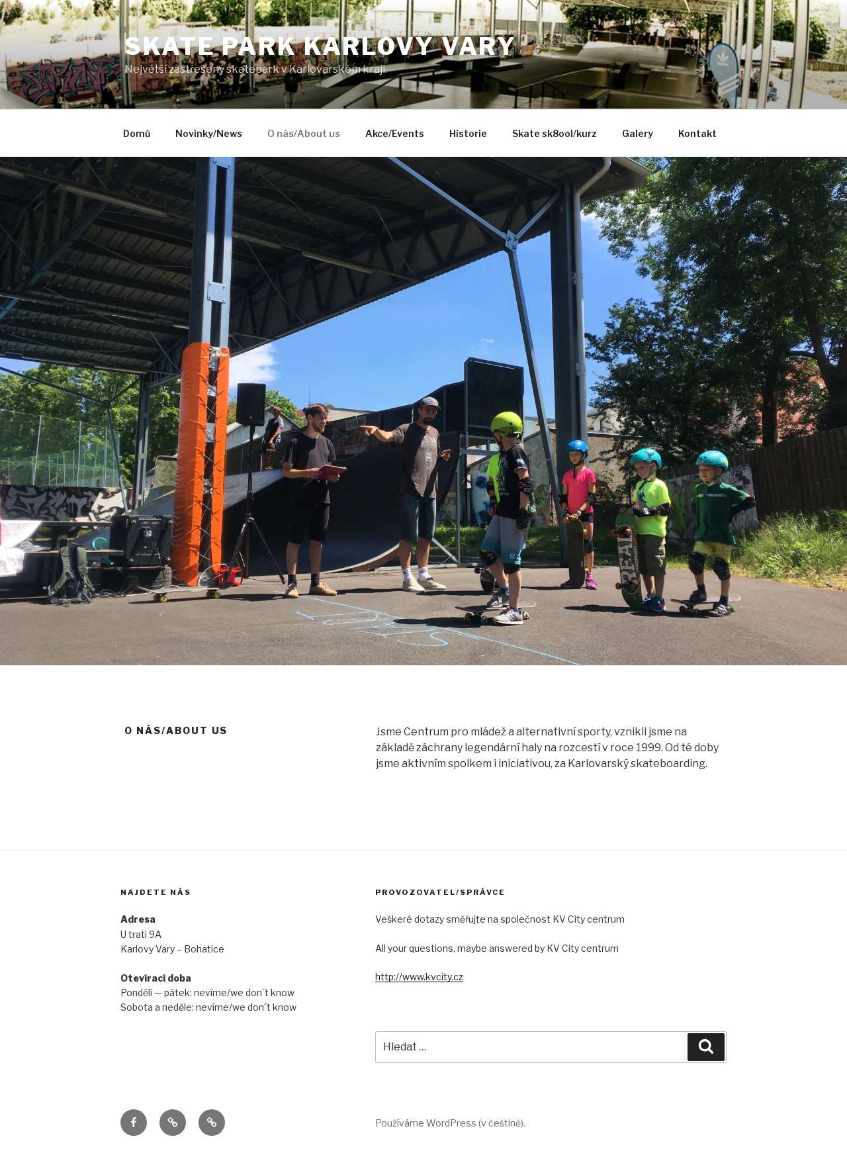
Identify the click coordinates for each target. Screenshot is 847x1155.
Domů (136, 133)
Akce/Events (394, 133)
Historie (468, 133)
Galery (637, 133)
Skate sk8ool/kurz (554, 133)
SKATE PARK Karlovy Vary (320, 46)
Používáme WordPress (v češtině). (450, 1123)
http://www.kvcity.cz (419, 976)
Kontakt (697, 133)
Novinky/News (208, 133)
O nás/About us (303, 133)
